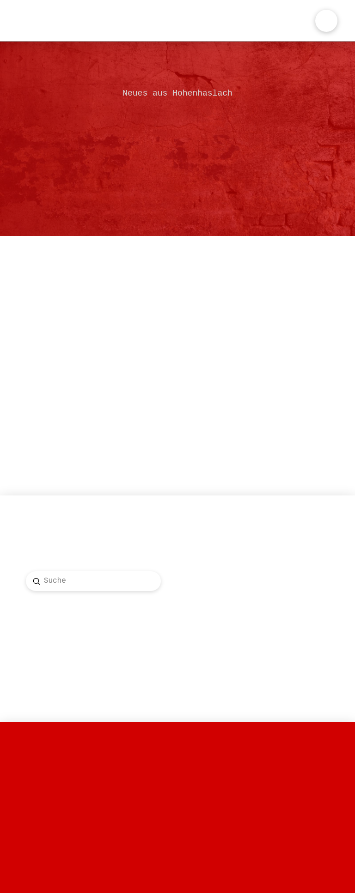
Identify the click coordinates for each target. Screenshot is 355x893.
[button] (326, 21)
